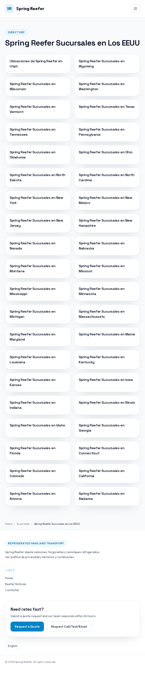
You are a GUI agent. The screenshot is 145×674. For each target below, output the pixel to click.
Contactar (12, 590)
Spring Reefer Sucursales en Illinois (107, 402)
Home (8, 523)
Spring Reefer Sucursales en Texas (107, 106)
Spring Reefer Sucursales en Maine (107, 334)
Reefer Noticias (15, 584)
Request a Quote (27, 626)
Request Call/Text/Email (69, 626)
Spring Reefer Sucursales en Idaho (37, 425)
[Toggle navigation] (135, 8)
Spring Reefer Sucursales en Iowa (106, 379)
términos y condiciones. (58, 557)
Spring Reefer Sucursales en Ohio (105, 152)
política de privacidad (25, 557)
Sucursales (23, 523)
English (13, 646)
